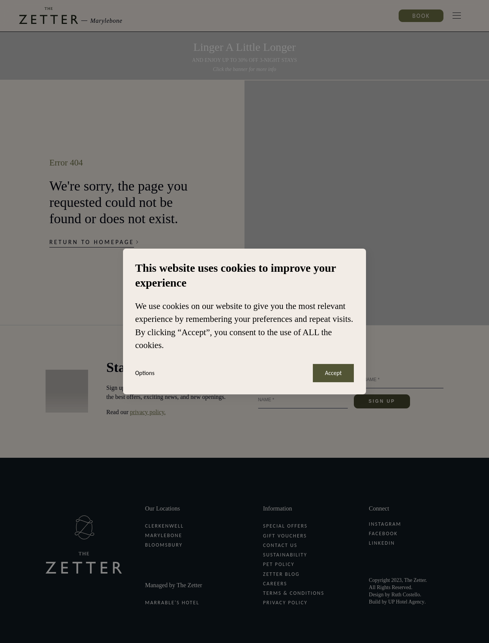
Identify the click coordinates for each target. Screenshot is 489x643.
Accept (333, 373)
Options (145, 373)
